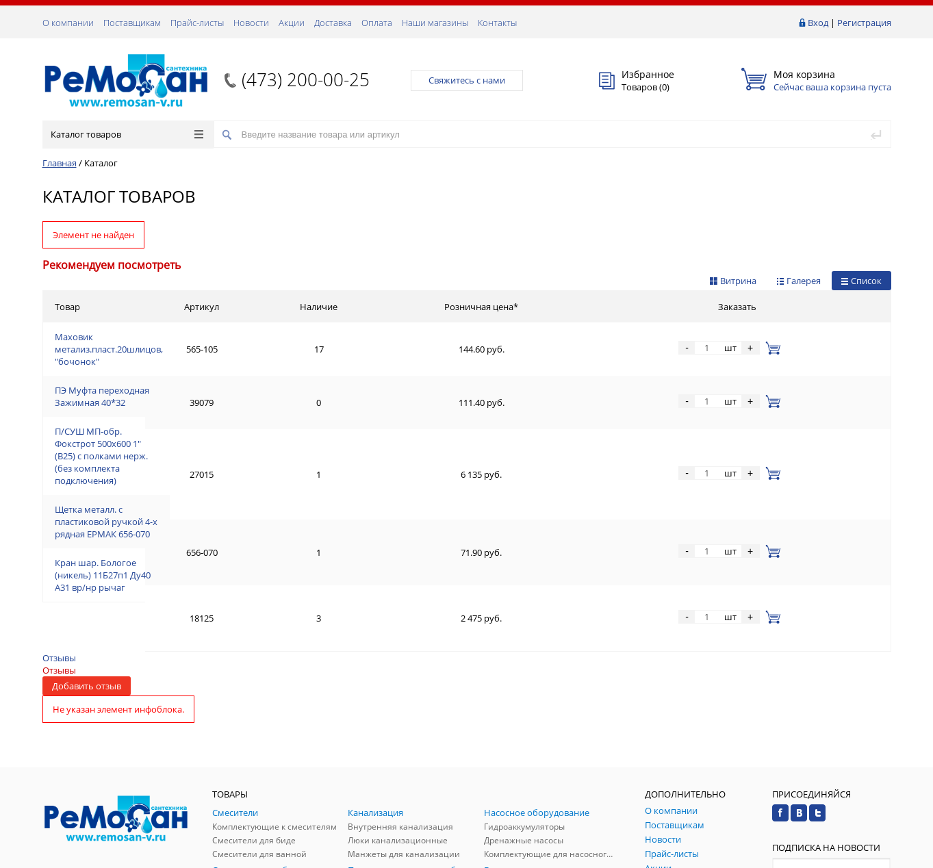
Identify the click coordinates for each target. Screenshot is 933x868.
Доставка (333, 22)
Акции (292, 22)
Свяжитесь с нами (467, 80)
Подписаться (831, 734)
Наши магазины (435, 22)
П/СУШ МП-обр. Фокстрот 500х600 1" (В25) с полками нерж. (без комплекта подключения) (245, 404)
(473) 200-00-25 (306, 79)
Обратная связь (82, 763)
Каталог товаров (127, 134)
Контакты (497, 22)
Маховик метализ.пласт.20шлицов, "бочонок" (152, 339)
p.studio (876, 856)
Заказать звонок (82, 710)
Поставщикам (132, 22)
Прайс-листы (197, 22)
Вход (818, 22)
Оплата (376, 22)
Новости (251, 22)
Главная (59, 163)
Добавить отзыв (86, 521)
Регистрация (864, 22)
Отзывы (59, 493)
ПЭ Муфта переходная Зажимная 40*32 (138, 372)
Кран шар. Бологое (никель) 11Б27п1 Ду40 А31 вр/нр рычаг (181, 470)
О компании (68, 22)
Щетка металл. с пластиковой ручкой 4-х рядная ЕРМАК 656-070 (189, 437)
